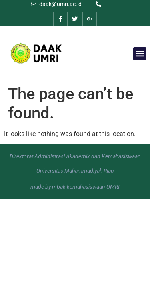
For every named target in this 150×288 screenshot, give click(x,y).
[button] (139, 53)
